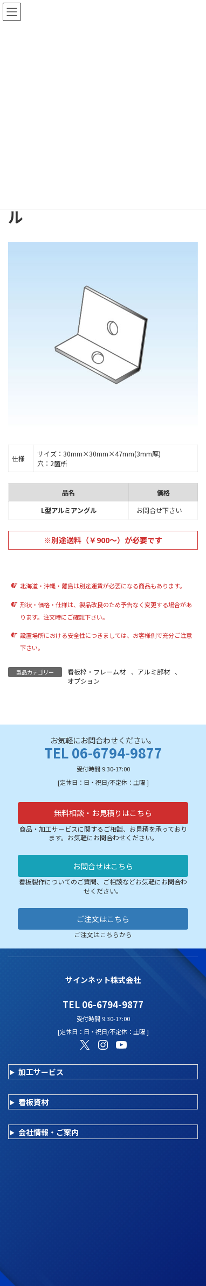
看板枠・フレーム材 (96, 671)
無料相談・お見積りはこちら (103, 812)
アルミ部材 (154, 671)
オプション (83, 680)
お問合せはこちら (103, 866)
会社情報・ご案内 (48, 1132)
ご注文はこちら (103, 918)
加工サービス (41, 1071)
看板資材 (33, 1102)
